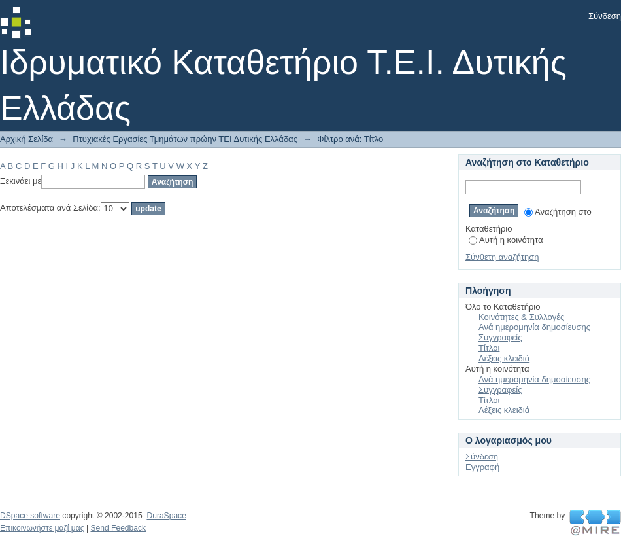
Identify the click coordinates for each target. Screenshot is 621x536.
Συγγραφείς (500, 337)
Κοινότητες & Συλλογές (521, 317)
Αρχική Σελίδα (26, 139)
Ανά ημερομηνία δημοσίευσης (534, 327)
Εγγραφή (482, 467)
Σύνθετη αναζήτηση (502, 257)
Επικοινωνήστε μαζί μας (42, 528)
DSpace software (30, 515)
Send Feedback (118, 528)
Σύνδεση (604, 16)
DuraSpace (166, 515)
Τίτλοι (488, 348)
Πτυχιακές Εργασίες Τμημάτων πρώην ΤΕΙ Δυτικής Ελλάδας (185, 139)
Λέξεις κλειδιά (503, 358)
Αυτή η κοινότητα (506, 240)
